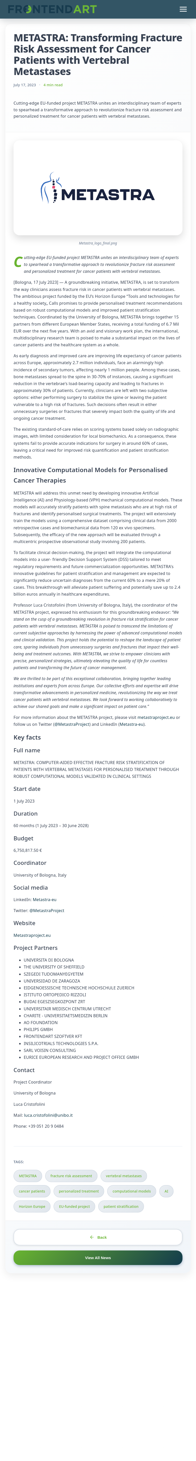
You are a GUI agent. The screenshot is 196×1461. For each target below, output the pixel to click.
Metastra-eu (131, 724)
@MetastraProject (71, 724)
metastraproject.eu (156, 717)
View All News (98, 1258)
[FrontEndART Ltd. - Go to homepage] (52, 9)
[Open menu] (183, 9)
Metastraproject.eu (32, 935)
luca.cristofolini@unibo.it (48, 1115)
